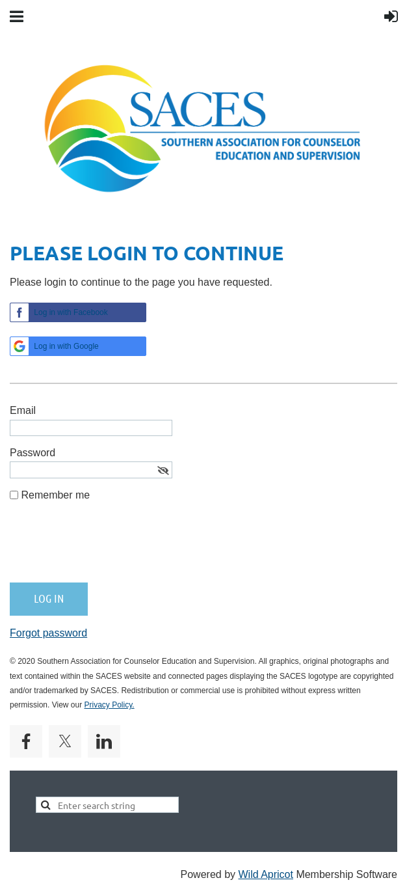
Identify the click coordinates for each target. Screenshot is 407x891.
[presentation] (108, 547)
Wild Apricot (265, 874)
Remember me (55, 494)
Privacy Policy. (110, 704)
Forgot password (48, 632)
